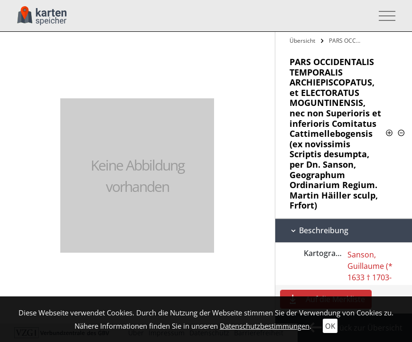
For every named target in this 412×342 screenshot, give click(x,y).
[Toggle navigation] (384, 16)
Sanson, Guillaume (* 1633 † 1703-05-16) (370, 271)
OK (330, 326)
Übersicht (302, 41)
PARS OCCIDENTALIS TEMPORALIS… (346, 41)
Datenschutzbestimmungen (264, 326)
